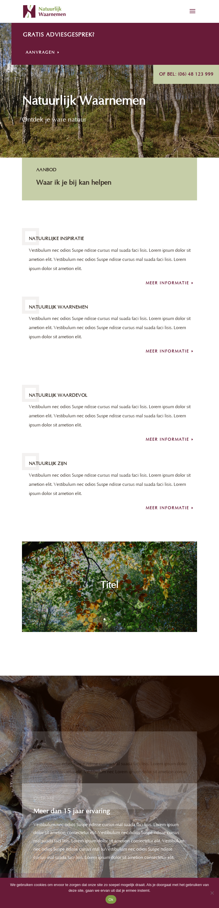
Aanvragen (57, 52)
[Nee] (212, 893)
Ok (110, 899)
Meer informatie (167, 283)
